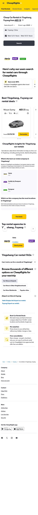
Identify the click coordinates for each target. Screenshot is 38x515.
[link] (19, 216)
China (8, 362)
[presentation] (23, 20)
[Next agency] (33, 229)
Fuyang (15, 362)
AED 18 (18, 20)
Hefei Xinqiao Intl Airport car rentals (14, 300)
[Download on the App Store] (18, 429)
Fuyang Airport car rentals (10, 303)
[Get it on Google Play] (6, 429)
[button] (3, 3)
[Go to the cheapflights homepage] (14, 3)
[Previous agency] (5, 229)
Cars (4, 362)
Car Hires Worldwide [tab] (10, 290)
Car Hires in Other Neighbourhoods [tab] (14, 285)
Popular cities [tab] (24, 290)
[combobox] (9, 25)
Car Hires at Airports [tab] (9, 281)
